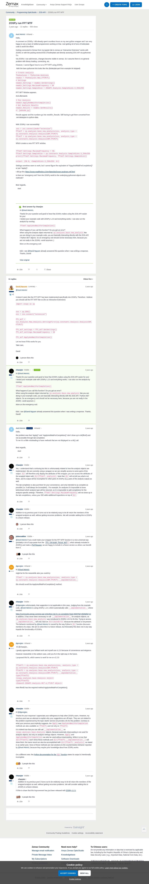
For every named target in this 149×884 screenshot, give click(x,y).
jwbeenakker (21, 536)
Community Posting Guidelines (58, 833)
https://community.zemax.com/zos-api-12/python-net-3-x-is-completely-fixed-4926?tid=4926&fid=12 (53, 614)
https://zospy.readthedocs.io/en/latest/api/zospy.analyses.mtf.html (50, 172)
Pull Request (37, 545)
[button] (119, 4)
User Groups (79, 5)
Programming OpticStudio (27, 12)
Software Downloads (70, 859)
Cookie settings (77, 833)
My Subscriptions (39, 859)
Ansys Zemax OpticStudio (72, 851)
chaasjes (19, 370)
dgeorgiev (19, 566)
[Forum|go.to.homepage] (12, 4)
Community (10, 12)
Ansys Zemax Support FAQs (61, 5)
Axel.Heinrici (20, 34)
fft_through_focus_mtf (56, 542)
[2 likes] (25, 554)
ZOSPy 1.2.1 (71, 790)
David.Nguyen (21, 286)
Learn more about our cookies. (116, 868)
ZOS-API (42, 12)
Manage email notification (43, 851)
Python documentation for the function (50, 755)
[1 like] (25, 358)
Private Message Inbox (42, 855)
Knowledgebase (27, 5)
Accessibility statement (94, 833)
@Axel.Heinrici (23, 570)
